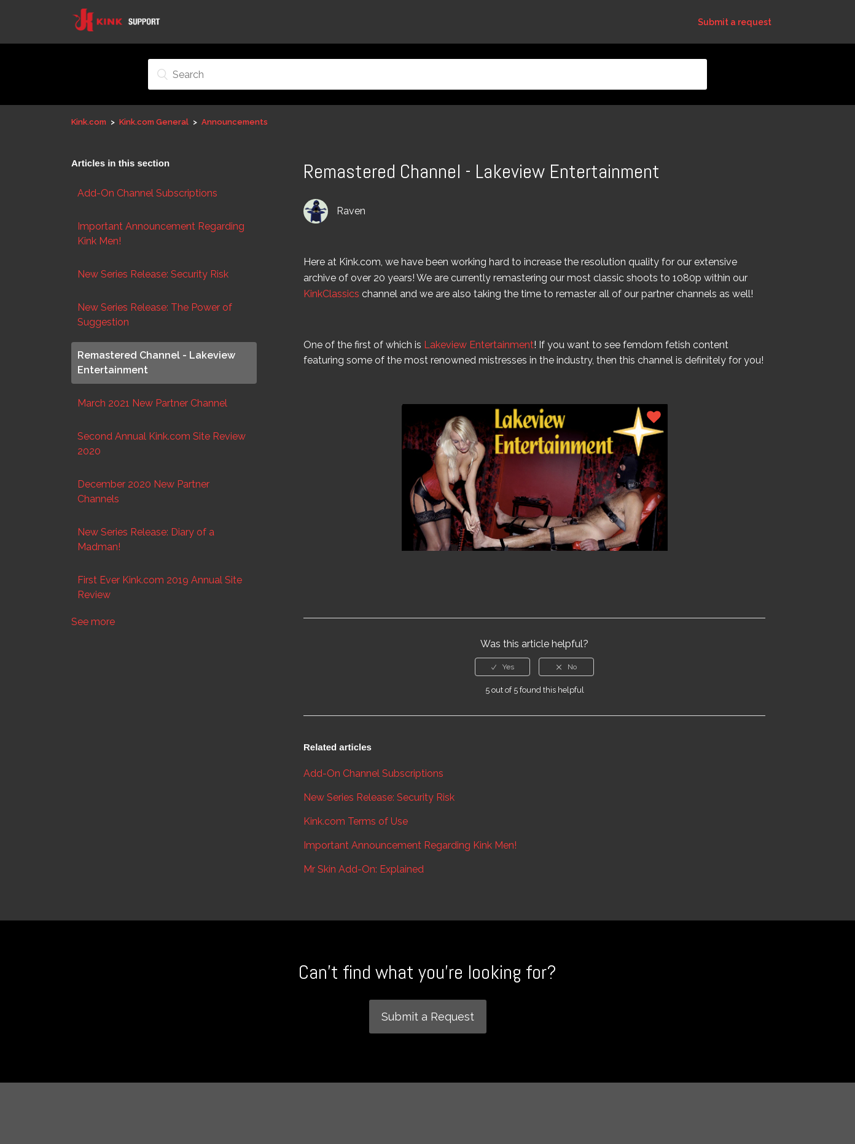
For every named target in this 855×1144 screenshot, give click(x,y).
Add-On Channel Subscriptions (147, 193)
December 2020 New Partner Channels (143, 491)
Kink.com (88, 121)
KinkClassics (331, 294)
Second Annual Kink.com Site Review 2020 (161, 443)
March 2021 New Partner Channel (152, 403)
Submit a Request (427, 1016)
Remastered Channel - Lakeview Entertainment (156, 362)
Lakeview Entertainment (479, 345)
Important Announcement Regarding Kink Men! (160, 233)
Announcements (234, 121)
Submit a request (734, 22)
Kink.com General (154, 121)
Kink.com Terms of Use (355, 821)
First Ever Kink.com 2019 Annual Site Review (159, 587)
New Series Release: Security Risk (152, 274)
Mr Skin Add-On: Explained (363, 869)
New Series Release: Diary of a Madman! (145, 539)
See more (93, 622)
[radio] (502, 667)
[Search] (427, 74)
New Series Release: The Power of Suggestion (154, 315)
